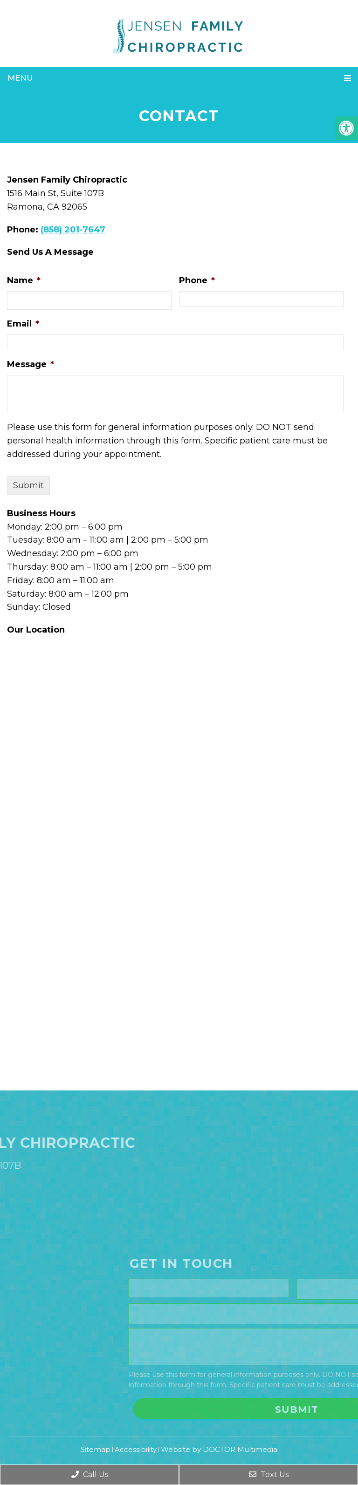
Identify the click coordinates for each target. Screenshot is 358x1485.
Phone (197, 280)
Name (24, 280)
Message (30, 364)
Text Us (269, 1474)
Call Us (89, 1474)
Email (23, 324)
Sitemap (95, 1449)
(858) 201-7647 (73, 230)
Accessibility (136, 1449)
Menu (20, 77)
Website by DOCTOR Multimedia (219, 1449)
